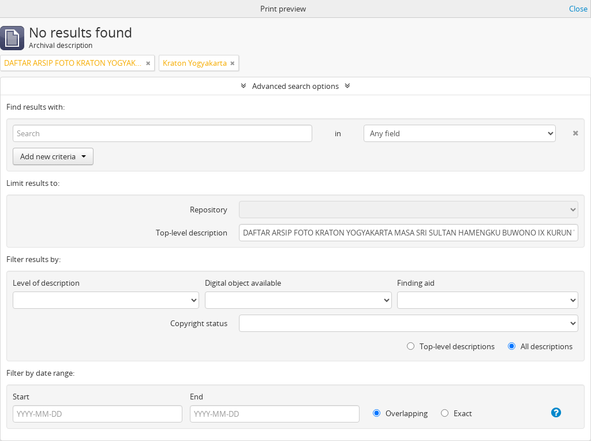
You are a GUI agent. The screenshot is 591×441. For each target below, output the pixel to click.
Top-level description (191, 232)
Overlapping (400, 413)
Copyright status (198, 323)
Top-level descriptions (451, 346)
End (196, 396)
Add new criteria (53, 156)
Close (578, 8)
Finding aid (416, 283)
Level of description (46, 283)
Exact (456, 413)
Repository (208, 209)
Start (21, 396)
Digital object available (243, 283)
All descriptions (540, 346)
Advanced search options (295, 86)
